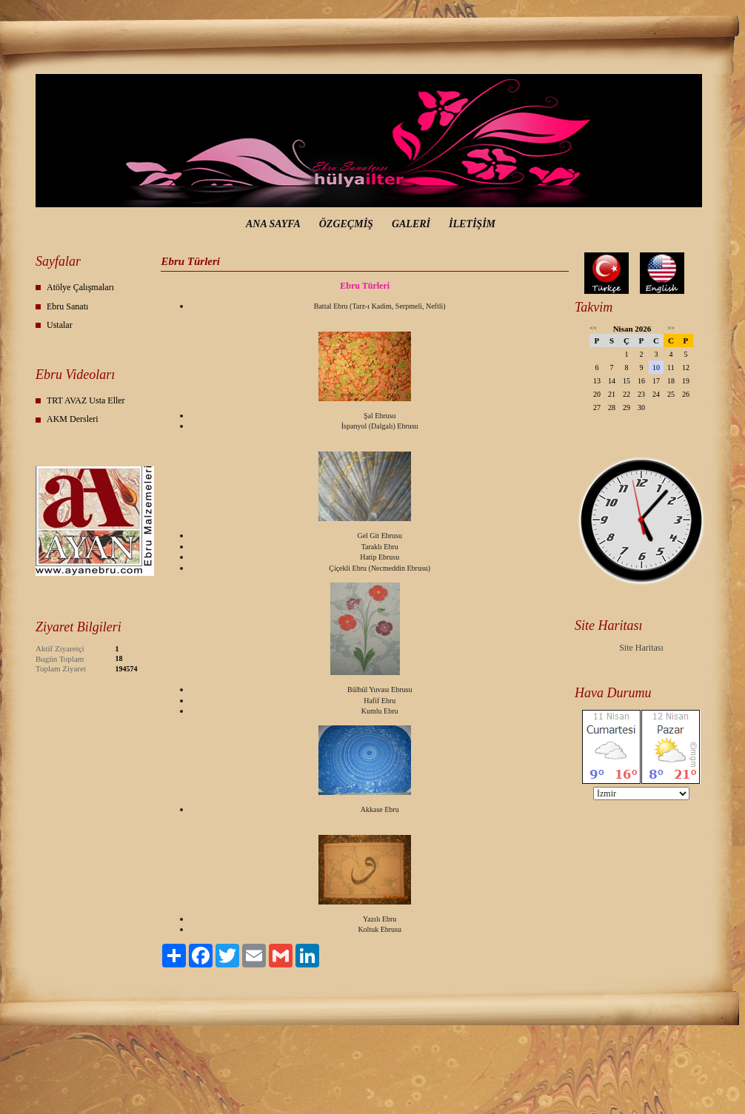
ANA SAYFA (273, 223)
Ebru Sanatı (67, 306)
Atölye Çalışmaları (80, 287)
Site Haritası (641, 647)
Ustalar (60, 325)
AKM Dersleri (72, 419)
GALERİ (411, 223)
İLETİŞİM (472, 223)
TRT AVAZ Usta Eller (86, 400)
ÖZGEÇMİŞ (346, 223)
